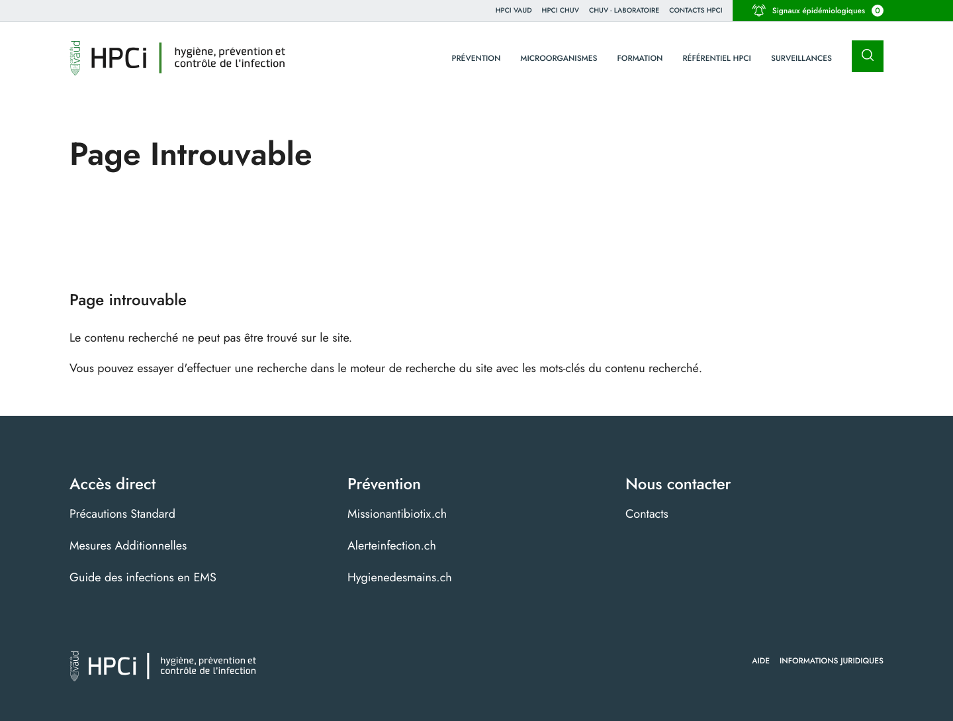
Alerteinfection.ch (391, 545)
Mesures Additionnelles (128, 545)
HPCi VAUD (514, 10)
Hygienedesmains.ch (399, 577)
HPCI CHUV (560, 10)
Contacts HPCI (696, 10)
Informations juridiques (832, 661)
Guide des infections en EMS (142, 577)
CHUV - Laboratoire (624, 10)
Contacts (646, 513)
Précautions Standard (122, 513)
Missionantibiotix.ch (397, 513)
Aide (761, 661)
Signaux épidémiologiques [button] (818, 10)
